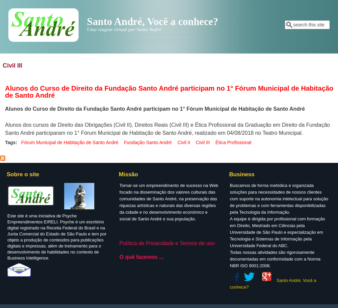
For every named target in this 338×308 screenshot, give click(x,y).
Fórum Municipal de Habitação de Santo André (69, 142)
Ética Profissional (233, 142)
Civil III (203, 142)
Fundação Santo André (148, 142)
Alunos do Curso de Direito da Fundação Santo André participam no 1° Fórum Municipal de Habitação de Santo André (169, 92)
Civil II (184, 142)
